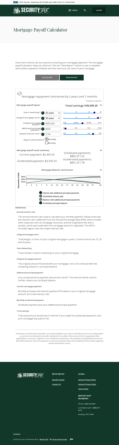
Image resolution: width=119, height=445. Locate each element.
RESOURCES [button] (58, 374)
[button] (59, 105)
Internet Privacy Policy (87, 384)
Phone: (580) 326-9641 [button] (87, 404)
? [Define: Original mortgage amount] (42, 123)
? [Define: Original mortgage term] (42, 118)
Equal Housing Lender (59, 439)
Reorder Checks (58, 380)
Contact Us (56, 384)
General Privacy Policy (87, 380)
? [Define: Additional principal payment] (42, 129)
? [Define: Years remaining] (42, 113)
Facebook (16, 434)
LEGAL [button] (81, 374)
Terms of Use (83, 389)
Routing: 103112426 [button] (86, 414)
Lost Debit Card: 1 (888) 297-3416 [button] (89, 409)
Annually (52, 139)
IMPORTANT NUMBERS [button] (85, 397)
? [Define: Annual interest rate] (42, 134)
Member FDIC (43, 439)
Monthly (52, 143)
